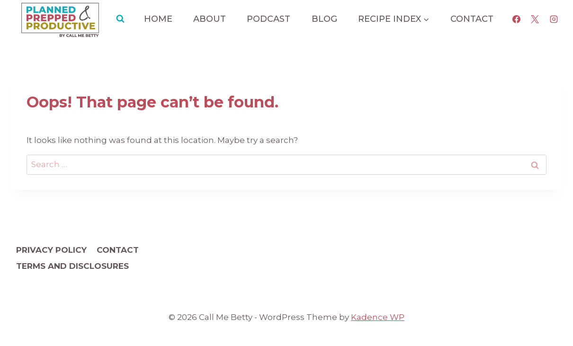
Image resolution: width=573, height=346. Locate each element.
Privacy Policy (51, 250)
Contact (471, 19)
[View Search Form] (120, 18)
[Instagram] (554, 19)
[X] (535, 19)
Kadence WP (377, 317)
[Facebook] (517, 19)
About (209, 19)
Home (158, 19)
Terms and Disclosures (72, 266)
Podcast (268, 19)
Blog (324, 19)
